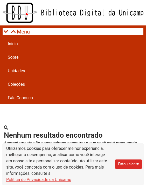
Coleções (16, 84)
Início (13, 43)
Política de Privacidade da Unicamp (38, 179)
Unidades (16, 70)
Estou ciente (128, 164)
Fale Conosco (20, 97)
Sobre (13, 57)
